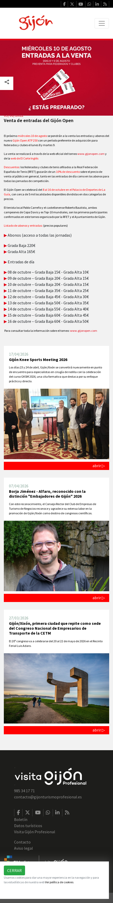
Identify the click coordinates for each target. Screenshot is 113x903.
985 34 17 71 (24, 790)
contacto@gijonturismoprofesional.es (48, 796)
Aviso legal (23, 848)
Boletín (20, 819)
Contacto (22, 842)
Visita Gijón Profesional (34, 831)
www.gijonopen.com (91, 154)
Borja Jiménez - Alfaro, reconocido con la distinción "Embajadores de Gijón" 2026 (47, 494)
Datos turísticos (28, 825)
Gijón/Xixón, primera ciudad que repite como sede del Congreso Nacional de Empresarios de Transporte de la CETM (55, 628)
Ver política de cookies (59, 882)
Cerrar (14, 870)
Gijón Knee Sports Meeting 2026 (38, 359)
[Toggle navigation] (102, 23)
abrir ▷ (99, 465)
